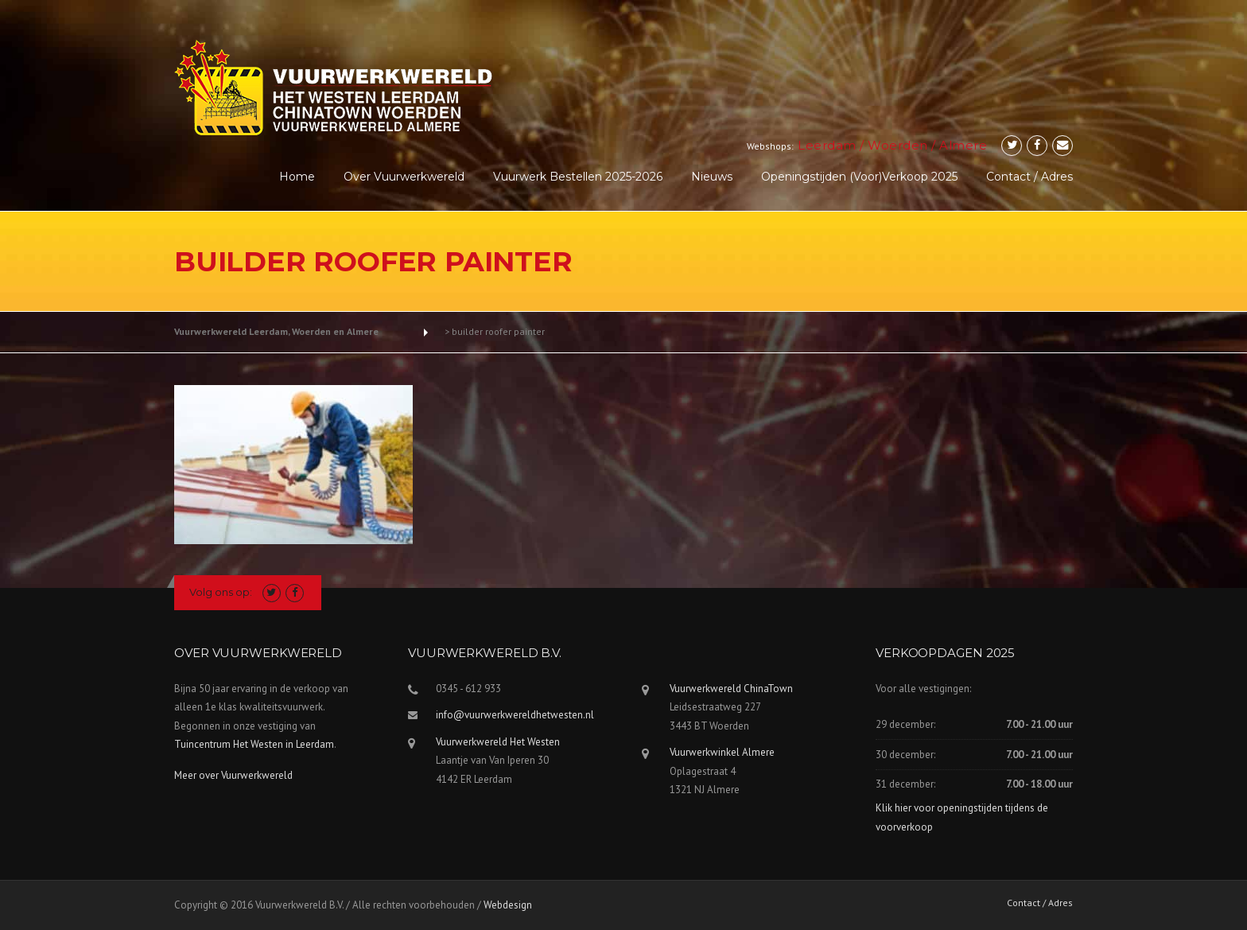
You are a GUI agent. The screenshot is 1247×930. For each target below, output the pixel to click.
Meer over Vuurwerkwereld (233, 775)
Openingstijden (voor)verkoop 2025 (859, 176)
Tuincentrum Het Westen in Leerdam (254, 744)
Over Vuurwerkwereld (404, 176)
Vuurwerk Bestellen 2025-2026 (577, 176)
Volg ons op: (220, 592)
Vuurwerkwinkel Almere (722, 752)
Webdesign (508, 905)
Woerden (898, 145)
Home (297, 176)
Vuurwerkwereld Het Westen (498, 742)
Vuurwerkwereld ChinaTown (731, 688)
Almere (963, 145)
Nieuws (711, 176)
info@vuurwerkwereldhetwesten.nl (515, 715)
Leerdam (827, 145)
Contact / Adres (1029, 176)
